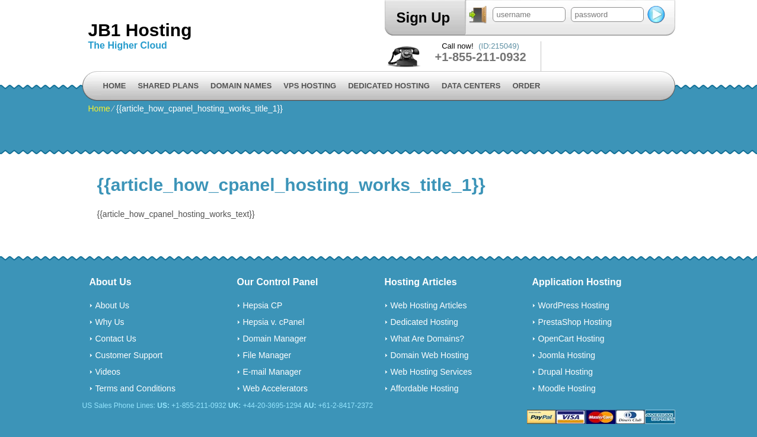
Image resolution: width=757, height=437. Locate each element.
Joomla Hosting (567, 355)
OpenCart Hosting (571, 338)
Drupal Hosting (565, 372)
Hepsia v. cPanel (274, 322)
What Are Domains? (428, 338)
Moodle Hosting (567, 388)
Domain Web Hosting (430, 355)
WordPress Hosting (573, 305)
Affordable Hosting (425, 388)
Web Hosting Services (431, 372)
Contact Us (115, 338)
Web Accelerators (275, 388)
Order (526, 85)
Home (114, 85)
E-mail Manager (272, 372)
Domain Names (241, 85)
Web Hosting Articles (429, 305)
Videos (108, 372)
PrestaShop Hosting (575, 322)
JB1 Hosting (140, 30)
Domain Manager (274, 338)
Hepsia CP (263, 305)
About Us (112, 305)
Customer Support (129, 355)
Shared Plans (168, 85)
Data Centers (471, 85)
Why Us (109, 322)
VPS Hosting (309, 85)
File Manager (267, 355)
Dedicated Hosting (389, 85)
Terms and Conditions (135, 388)
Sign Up (424, 17)
